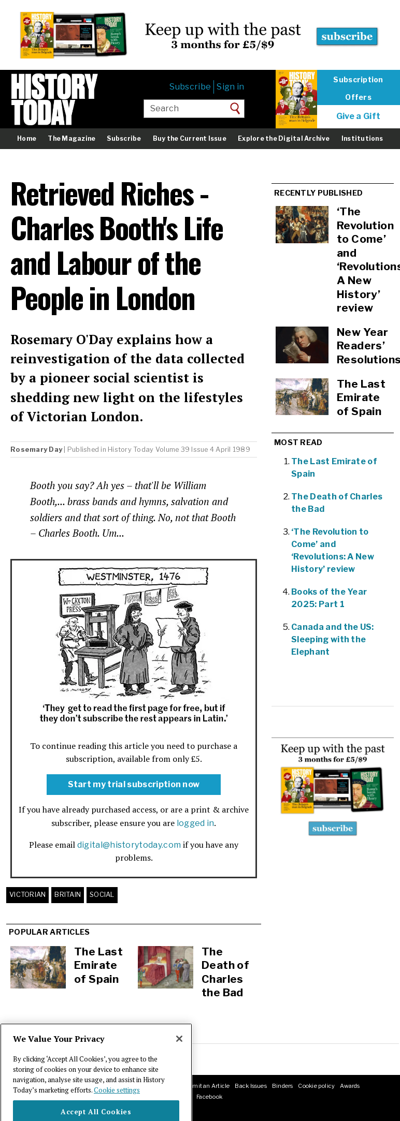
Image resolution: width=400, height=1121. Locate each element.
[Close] (179, 1054)
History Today (130, 449)
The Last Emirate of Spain (98, 965)
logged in (196, 823)
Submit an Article (205, 1085)
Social (102, 894)
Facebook (209, 1096)
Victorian (27, 894)
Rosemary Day (36, 449)
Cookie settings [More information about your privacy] (117, 1106)
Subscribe (190, 87)
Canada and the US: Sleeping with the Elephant (332, 639)
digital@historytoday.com (129, 845)
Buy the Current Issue (189, 138)
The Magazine (71, 138)
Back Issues (250, 1085)
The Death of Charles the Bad (225, 972)
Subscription (358, 80)
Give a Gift (358, 116)
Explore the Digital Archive (284, 138)
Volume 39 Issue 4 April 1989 (202, 449)
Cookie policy (316, 1085)
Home (26, 138)
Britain (67, 894)
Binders (282, 1085)
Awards (350, 1085)
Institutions (362, 138)
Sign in (230, 87)
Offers (358, 97)
